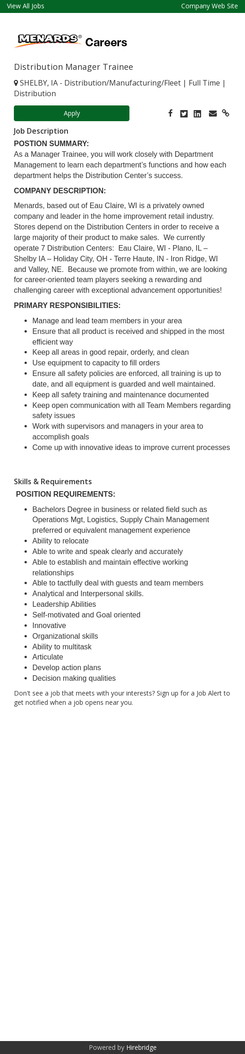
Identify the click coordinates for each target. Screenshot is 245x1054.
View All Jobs (25, 5)
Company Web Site (209, 5)
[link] (170, 113)
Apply (72, 113)
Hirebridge (141, 1047)
